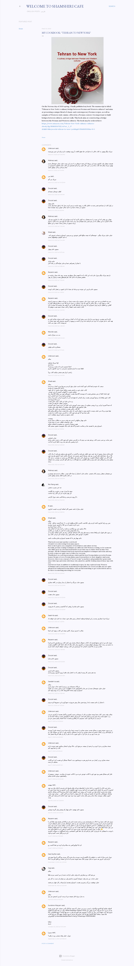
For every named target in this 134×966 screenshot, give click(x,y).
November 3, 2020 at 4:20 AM (57, 862)
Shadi (50, 381)
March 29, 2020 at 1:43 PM (56, 621)
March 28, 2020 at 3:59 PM (56, 512)
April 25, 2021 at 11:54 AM (55, 899)
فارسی (42, 11)
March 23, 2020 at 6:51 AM (56, 210)
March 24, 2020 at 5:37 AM (56, 252)
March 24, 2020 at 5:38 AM (56, 266)
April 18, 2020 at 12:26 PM (56, 800)
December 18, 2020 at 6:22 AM (57, 885)
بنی (49, 176)
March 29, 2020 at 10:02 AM (56, 585)
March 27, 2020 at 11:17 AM (56, 350)
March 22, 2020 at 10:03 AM (56, 182)
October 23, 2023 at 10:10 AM (57, 926)
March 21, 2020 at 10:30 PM (56, 154)
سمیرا (50, 933)
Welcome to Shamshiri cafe (55, 6)
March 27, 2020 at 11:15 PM (56, 429)
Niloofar (51, 332)
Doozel (50, 188)
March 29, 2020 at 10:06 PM (56, 633)
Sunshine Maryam (54, 905)
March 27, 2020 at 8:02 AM (56, 338)
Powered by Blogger (67, 956)
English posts (32, 11)
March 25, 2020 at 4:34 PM (56, 310)
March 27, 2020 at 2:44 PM (56, 375)
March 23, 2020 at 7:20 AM (56, 226)
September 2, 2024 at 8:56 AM (57, 939)
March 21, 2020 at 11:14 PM (56, 170)
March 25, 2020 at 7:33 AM (56, 280)
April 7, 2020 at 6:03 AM (55, 737)
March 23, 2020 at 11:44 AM (56, 240)
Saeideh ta (52, 681)
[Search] (112, 6)
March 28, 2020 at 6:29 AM (56, 464)
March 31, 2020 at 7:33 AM (56, 705)
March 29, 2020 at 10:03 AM (56, 597)
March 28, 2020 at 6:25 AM (56, 445)
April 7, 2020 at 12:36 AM (55, 721)
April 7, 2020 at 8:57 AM (55, 765)
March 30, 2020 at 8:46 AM (56, 661)
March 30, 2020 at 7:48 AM (56, 649)
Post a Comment (48, 943)
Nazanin (51, 272)
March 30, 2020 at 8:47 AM (56, 675)
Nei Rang (51, 484)
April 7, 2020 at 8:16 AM (55, 751)
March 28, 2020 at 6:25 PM (56, 573)
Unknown (51, 148)
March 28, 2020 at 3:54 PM (56, 500)
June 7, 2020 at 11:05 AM (55, 848)
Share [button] (21, 29)
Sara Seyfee (52, 854)
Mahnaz (51, 160)
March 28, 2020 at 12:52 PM (56, 478)
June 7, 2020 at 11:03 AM (55, 836)
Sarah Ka (51, 615)
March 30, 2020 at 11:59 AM (56, 693)
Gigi (49, 868)
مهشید (50, 785)
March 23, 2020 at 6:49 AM (56, 194)
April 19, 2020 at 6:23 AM (55, 812)
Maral (50, 232)
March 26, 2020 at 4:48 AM (56, 326)
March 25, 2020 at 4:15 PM (56, 292)
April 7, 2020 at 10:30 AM (55, 779)
